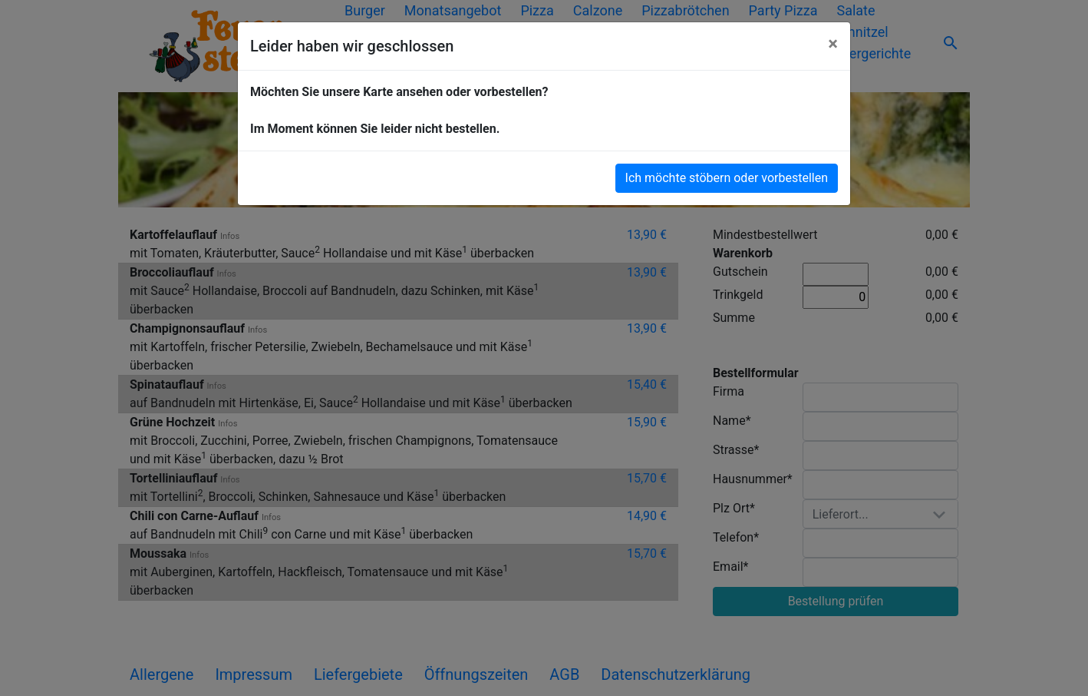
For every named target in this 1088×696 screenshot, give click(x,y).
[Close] (833, 43)
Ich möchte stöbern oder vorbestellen (726, 178)
